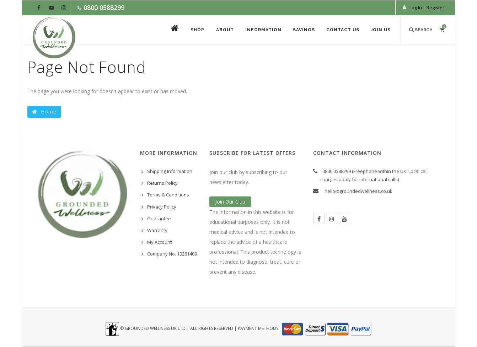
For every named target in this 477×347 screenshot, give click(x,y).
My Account (159, 242)
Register (435, 7)
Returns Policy (162, 183)
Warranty (157, 230)
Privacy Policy (161, 207)
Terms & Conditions (168, 194)
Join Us (380, 30)
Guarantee (159, 218)
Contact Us (341, 30)
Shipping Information (169, 171)
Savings (302, 30)
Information (261, 30)
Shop (194, 30)
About (222, 30)
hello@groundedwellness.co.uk (358, 191)
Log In (415, 7)
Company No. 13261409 (172, 254)
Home (44, 111)
